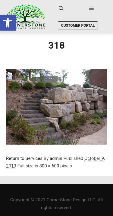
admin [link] (56, 158)
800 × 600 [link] (49, 166)
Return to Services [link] (24, 158)
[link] (8, 23)
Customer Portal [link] (78, 25)
